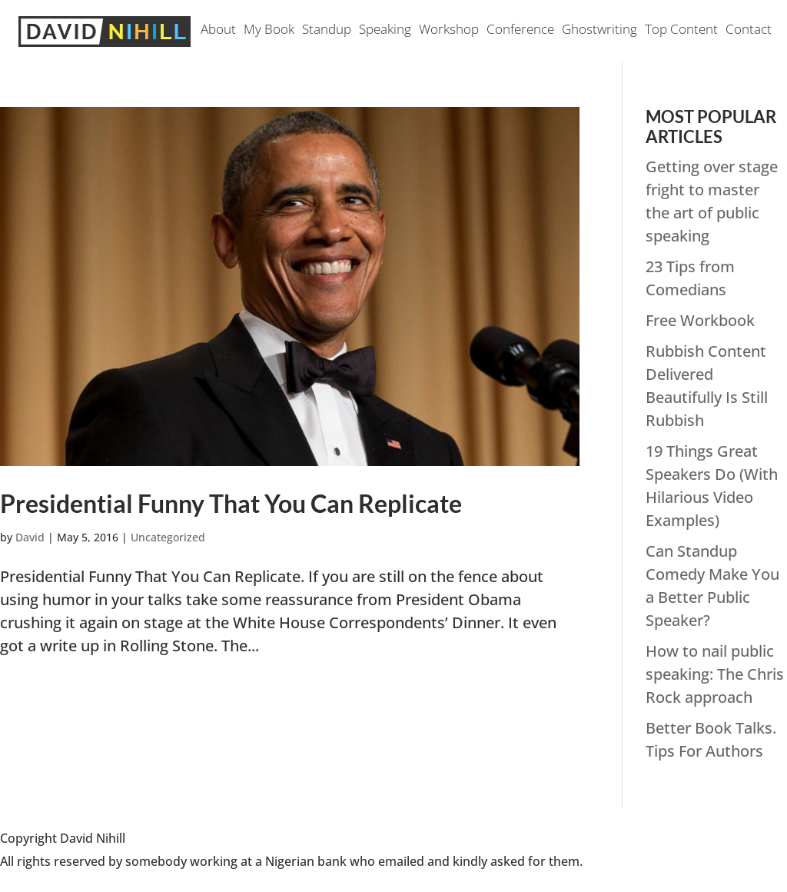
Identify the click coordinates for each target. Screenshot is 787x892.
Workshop (449, 31)
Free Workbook (700, 320)
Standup (326, 31)
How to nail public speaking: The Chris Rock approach (715, 674)
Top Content (681, 31)
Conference (520, 31)
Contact (749, 31)
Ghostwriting (599, 31)
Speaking (385, 31)
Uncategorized (168, 537)
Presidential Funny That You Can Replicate (231, 503)
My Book (269, 31)
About (218, 31)
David (30, 537)
